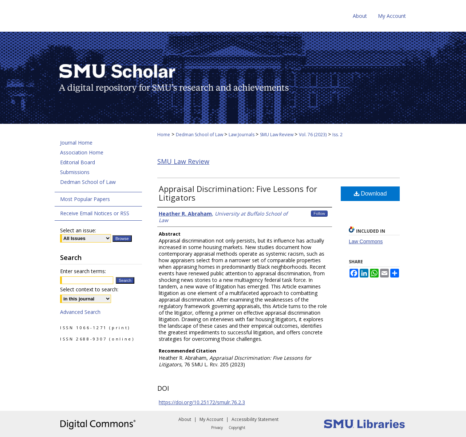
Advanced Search (80, 311)
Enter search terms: (83, 271)
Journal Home (76, 142)
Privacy (217, 427)
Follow (319, 213)
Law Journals (242, 134)
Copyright (237, 427)
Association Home (81, 152)
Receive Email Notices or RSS (94, 213)
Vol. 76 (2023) (313, 134)
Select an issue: (78, 230)
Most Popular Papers (85, 199)
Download (370, 193)
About (184, 419)
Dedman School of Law (200, 134)
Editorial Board (77, 162)
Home (163, 134)
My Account (211, 419)
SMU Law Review (277, 134)
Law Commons (366, 241)
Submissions (75, 172)
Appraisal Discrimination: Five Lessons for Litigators (238, 193)
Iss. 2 (337, 134)
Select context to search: (89, 289)
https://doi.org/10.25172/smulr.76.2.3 (202, 402)
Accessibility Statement (255, 419)
